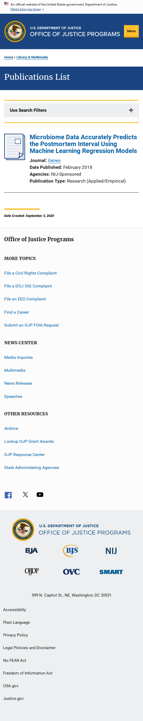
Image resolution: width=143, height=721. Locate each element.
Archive (11, 428)
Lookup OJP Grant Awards (29, 441)
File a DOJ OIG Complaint (28, 286)
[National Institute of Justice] (111, 555)
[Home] (75, 31)
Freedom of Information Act (27, 673)
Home (8, 57)
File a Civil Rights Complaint (30, 273)
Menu (131, 31)
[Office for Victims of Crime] (71, 575)
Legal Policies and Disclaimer (29, 647)
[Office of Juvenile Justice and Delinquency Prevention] (32, 576)
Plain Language (16, 622)
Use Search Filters (28, 110)
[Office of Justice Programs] (15, 31)
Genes (54, 160)
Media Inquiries (18, 357)
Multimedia (14, 370)
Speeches (13, 396)
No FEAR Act (14, 660)
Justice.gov (13, 698)
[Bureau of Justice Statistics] (71, 558)
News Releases (18, 383)
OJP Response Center (24, 454)
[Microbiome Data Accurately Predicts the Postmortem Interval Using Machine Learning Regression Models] (14, 158)
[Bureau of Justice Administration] (31, 555)
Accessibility (14, 609)
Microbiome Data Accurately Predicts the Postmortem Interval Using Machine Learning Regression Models (83, 144)
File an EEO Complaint (25, 298)
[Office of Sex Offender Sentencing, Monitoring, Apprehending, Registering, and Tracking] (111, 575)
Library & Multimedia (32, 57)
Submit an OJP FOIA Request (31, 325)
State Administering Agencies (31, 467)
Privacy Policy (15, 635)
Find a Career (16, 312)
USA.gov (10, 685)
